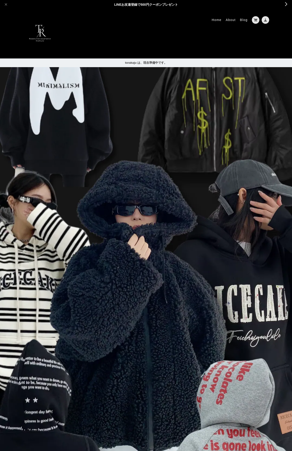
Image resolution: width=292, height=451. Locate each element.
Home (217, 20)
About (231, 20)
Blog (244, 20)
